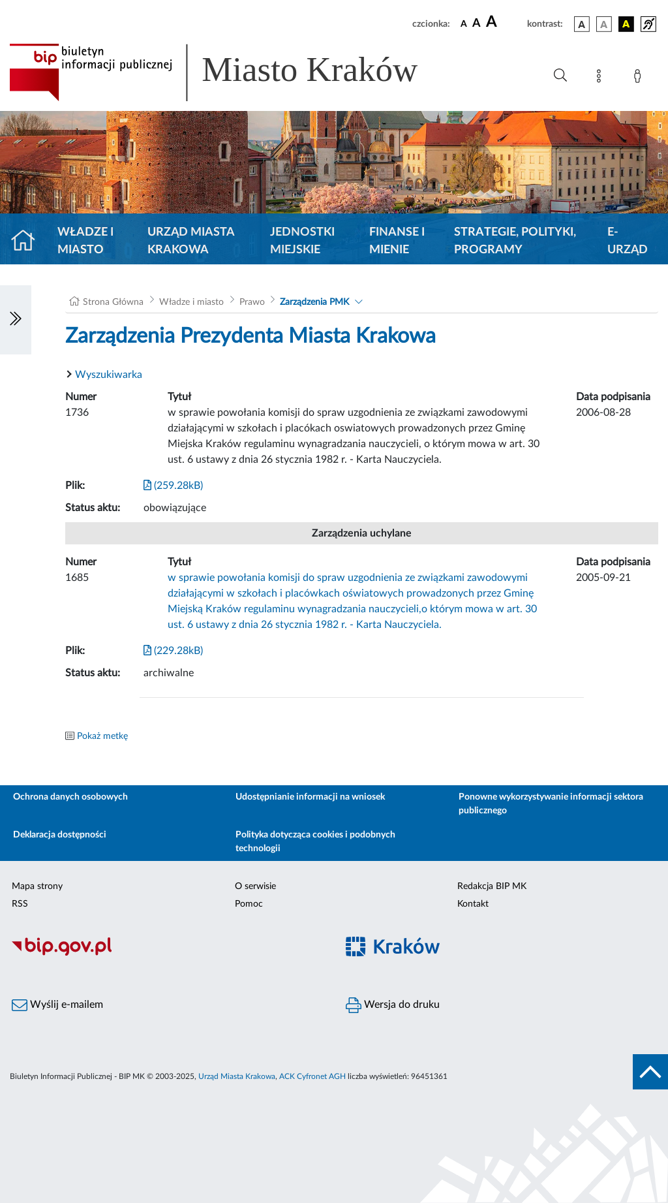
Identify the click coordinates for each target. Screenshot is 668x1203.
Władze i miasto (85, 241)
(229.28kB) (173, 651)
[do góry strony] (650, 1071)
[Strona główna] (28, 241)
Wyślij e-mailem (57, 1005)
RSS (20, 904)
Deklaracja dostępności (59, 834)
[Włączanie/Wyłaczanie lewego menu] (15, 319)
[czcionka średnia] (476, 24)
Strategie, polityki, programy (515, 241)
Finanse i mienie (397, 241)
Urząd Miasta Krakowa (190, 241)
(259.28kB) (173, 485)
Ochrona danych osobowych (70, 797)
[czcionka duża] (504, 22)
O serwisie (255, 886)
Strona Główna (113, 302)
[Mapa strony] (601, 78)
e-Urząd (627, 241)
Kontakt (473, 904)
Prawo (252, 302)
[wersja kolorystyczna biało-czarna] (604, 24)
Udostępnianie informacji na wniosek (310, 797)
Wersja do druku (393, 1005)
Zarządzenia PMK (314, 302)
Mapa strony (37, 886)
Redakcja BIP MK (491, 886)
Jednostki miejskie (302, 241)
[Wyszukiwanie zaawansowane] (560, 75)
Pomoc (249, 904)
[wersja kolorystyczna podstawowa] (582, 24)
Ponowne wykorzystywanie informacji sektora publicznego (551, 803)
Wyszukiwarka (108, 374)
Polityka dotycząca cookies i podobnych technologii (315, 841)
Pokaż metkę (102, 736)
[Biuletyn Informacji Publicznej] (167, 953)
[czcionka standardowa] (463, 23)
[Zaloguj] (640, 78)
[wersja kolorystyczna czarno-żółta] (626, 24)
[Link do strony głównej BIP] (232, 72)
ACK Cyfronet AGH (312, 1076)
